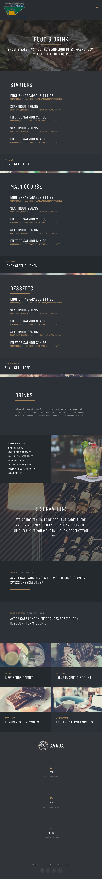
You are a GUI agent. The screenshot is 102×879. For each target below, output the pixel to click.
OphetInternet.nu (64, 864)
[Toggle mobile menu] (97, 7)
